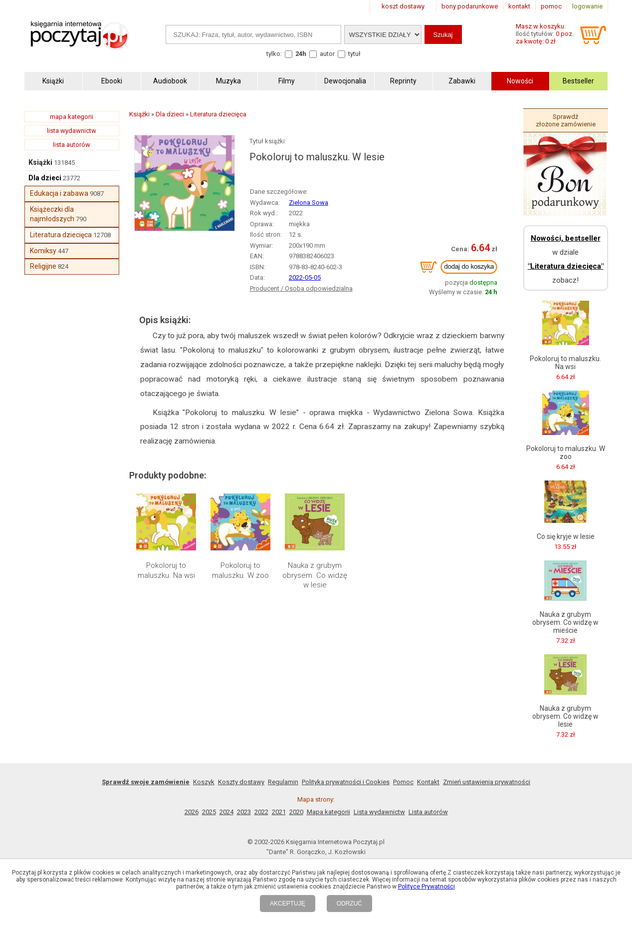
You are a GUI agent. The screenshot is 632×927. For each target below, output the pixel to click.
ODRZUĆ (349, 903)
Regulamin (283, 782)
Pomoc (403, 782)
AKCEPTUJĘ (287, 903)
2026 (192, 812)
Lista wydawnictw (379, 812)
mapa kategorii (71, 116)
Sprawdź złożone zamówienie (566, 120)
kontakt (519, 6)
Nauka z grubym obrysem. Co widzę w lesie (314, 575)
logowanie (587, 6)
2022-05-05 (305, 277)
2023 (244, 812)
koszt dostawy (403, 6)
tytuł (354, 53)
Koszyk (203, 782)
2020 (296, 812)
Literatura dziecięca (61, 235)
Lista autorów (428, 812)
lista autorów (71, 144)
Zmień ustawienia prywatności (486, 782)
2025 (209, 812)
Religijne (43, 266)
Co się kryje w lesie (566, 536)
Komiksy (43, 251)
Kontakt (428, 782)
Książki (40, 162)
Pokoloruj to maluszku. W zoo (240, 570)
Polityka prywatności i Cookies (346, 782)
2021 (279, 812)
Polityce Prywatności (426, 886)
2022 (261, 812)
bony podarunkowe (469, 6)
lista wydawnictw (71, 130)
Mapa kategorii (328, 812)
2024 (226, 812)
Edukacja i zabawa (59, 193)
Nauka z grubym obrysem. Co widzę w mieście (565, 622)
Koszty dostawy (241, 782)
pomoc (551, 6)
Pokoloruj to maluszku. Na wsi (166, 570)
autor (327, 53)
